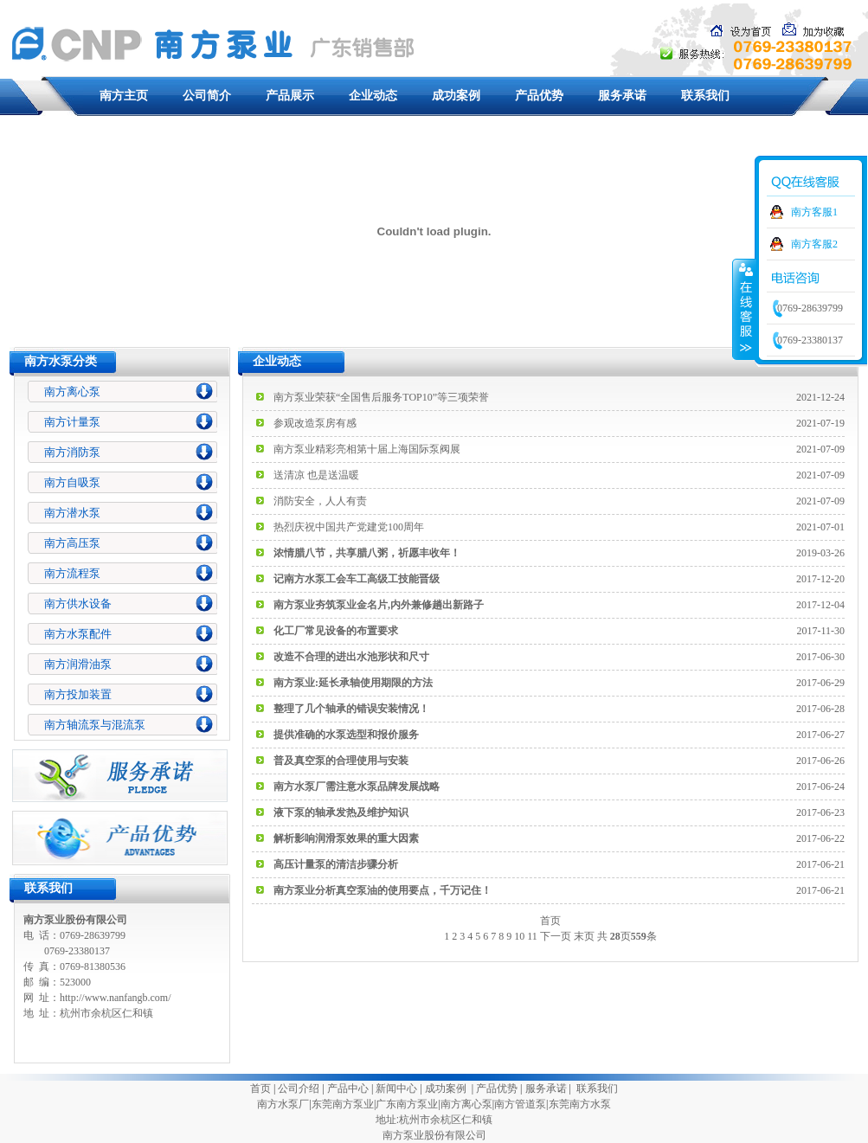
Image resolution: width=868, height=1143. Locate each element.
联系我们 (705, 95)
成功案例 (456, 95)
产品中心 (348, 1088)
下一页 (555, 936)
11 (532, 936)
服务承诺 (622, 95)
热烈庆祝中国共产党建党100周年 (348, 527)
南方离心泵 (72, 391)
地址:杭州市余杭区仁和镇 (434, 1120)
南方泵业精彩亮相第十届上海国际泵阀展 (366, 449)
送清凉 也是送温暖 (316, 475)
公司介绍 (298, 1088)
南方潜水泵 (72, 512)
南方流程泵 (72, 573)
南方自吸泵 (72, 482)
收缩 (744, 309)
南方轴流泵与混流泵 (94, 724)
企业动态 (373, 95)
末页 (584, 936)
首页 (260, 1088)
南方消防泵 (72, 452)
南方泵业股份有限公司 (434, 1135)
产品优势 (539, 95)
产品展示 (290, 95)
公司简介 (207, 95)
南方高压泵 (72, 542)
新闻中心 (396, 1088)
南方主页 (124, 95)
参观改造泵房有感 (315, 423)
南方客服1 (814, 212)
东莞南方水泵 (580, 1104)
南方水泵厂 (283, 1104)
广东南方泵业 (407, 1104)
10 (519, 936)
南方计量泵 (72, 421)
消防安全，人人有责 (320, 501)
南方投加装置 (78, 694)
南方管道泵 (520, 1104)
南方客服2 (814, 244)
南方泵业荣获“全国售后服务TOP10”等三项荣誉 (381, 397)
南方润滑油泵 (78, 664)
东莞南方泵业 (343, 1104)
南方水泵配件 (78, 633)
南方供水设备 (78, 603)
